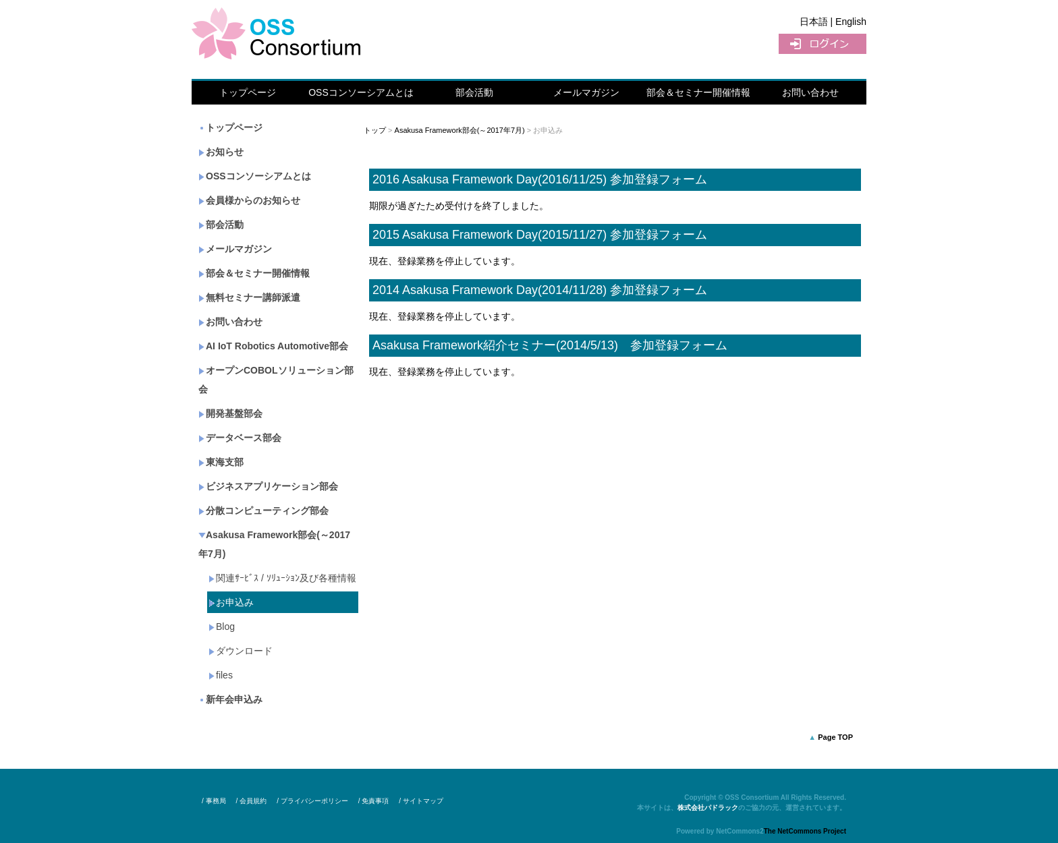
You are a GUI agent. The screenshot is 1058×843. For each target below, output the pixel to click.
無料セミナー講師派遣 (249, 297)
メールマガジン (586, 92)
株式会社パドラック (707, 807)
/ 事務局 (214, 801)
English (850, 21)
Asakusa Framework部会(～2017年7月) (274, 544)
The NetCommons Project (805, 831)
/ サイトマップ (421, 801)
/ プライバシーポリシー (312, 801)
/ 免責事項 (373, 801)
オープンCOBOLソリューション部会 (276, 380)
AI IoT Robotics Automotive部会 (273, 346)
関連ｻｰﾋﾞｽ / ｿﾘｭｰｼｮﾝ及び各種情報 (282, 578)
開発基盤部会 (230, 413)
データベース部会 (239, 437)
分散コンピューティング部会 (263, 510)
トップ (375, 130)
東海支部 (221, 462)
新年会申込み (230, 699)
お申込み (231, 602)
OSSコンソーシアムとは (361, 92)
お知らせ (221, 151)
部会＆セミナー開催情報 (698, 92)
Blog (221, 626)
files (220, 675)
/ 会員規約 (251, 801)
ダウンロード (240, 650)
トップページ (247, 92)
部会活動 (474, 92)
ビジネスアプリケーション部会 (268, 486)
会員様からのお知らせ (249, 200)
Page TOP (835, 737)
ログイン (822, 44)
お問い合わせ (810, 92)
